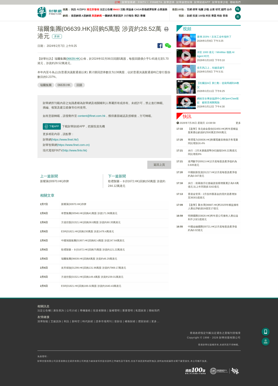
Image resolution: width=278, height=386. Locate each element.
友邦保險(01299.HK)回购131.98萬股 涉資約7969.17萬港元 (93, 267)
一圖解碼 (107, 15)
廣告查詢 (58, 310)
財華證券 (169, 2)
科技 (208, 15)
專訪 (136, 15)
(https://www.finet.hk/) (65, 139)
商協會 (130, 9)
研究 (217, 9)
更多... (155, 321)
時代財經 (87, 321)
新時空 (76, 321)
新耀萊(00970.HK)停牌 (54, 181)
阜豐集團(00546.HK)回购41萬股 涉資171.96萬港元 (89, 213)
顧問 (223, 9)
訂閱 (117, 2)
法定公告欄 (106, 9)
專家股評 (118, 15)
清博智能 (42, 321)
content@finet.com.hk (91, 115)
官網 (189, 9)
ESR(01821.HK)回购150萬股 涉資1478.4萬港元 (87, 231)
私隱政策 (141, 310)
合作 (229, 9)
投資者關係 (99, 310)
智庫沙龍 (220, 2)
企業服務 (162, 9)
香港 (225, 15)
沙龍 (206, 9)
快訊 (73, 9)
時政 (219, 15)
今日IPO (81, 9)
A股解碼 (86, 15)
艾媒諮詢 (56, 321)
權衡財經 (130, 321)
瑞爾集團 (46, 85)
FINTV (142, 2)
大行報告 (129, 15)
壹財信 (118, 321)
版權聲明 (114, 310)
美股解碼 (97, 15)
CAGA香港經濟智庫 (145, 9)
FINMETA (156, 2)
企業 (212, 9)
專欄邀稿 (85, 310)
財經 (189, 15)
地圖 (200, 9)
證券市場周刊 (104, 321)
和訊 (66, 321)
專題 (213, 15)
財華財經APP (202, 2)
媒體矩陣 (184, 2)
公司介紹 (72, 310)
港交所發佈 (93, 9)
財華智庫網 (128, 2)
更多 (238, 122)
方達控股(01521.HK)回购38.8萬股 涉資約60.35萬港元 (91, 222)
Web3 (116, 9)
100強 (201, 15)
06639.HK (73, 58)
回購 (79, 85)
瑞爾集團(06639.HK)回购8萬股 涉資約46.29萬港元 (89, 258)
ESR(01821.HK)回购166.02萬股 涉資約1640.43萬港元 (91, 285)
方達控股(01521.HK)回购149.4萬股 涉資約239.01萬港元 (92, 276)
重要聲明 (127, 310)
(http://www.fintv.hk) (74, 150)
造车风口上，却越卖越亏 (211, 67)
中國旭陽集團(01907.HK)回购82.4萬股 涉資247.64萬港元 (93, 240)
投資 (195, 15)
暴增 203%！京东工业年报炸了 (214, 36)
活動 (122, 9)
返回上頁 (159, 164)
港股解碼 (76, 15)
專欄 (142, 15)
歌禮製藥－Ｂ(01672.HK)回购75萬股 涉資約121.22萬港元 (93, 249)
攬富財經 (143, 321)
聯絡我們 (235, 2)
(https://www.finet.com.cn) (73, 144)
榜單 (195, 9)
